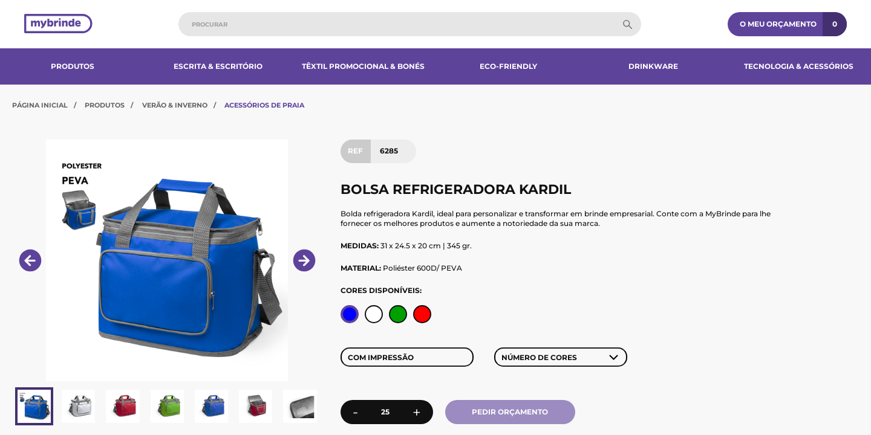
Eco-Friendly (508, 66)
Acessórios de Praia (264, 105)
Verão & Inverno (174, 105)
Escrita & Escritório (218, 66)
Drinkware (653, 66)
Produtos (72, 66)
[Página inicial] (58, 24)
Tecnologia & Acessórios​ (798, 66)
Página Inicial (40, 105)
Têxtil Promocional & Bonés (363, 66)
